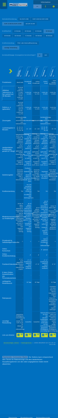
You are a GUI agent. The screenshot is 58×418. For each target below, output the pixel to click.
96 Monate (49, 35)
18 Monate (28, 31)
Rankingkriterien (26, 342)
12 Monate (17, 31)
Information (45, 2)
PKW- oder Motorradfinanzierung (27, 43)
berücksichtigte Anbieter (11, 342)
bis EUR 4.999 (24, 19)
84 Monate (39, 35)
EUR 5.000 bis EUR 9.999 (40, 19)
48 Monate (7, 35)
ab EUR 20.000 (30, 23)
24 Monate (38, 31)
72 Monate (28, 35)
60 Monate (18, 35)
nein (45, 55)
